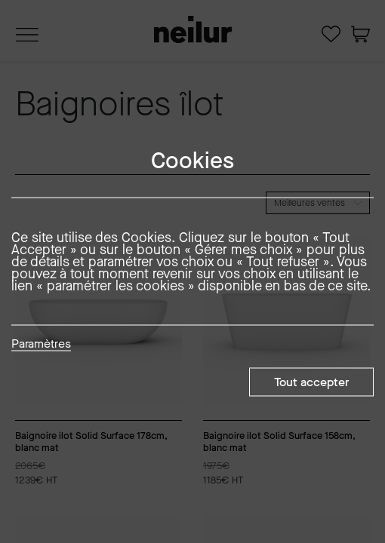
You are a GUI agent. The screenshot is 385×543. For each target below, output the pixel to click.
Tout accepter (311, 382)
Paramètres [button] (41, 344)
